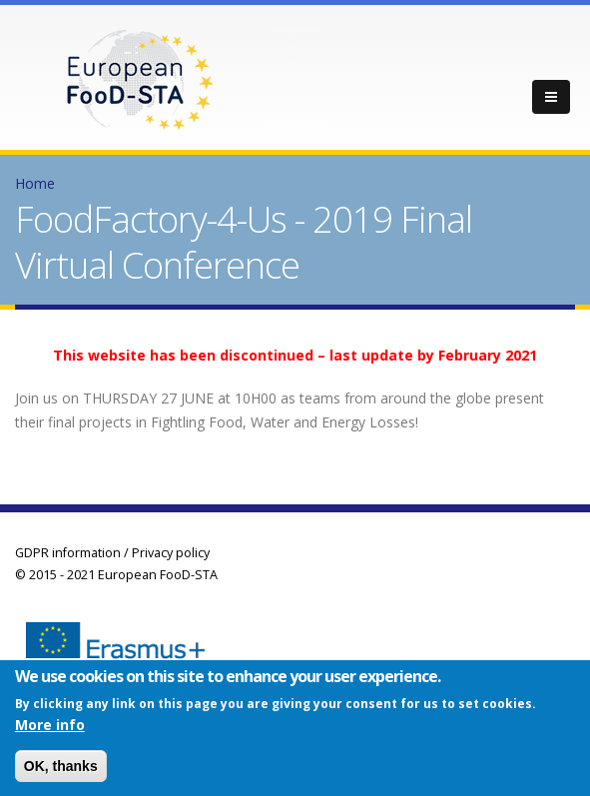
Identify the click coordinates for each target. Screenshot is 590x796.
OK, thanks (61, 769)
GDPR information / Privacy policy (112, 552)
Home (35, 183)
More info (50, 727)
